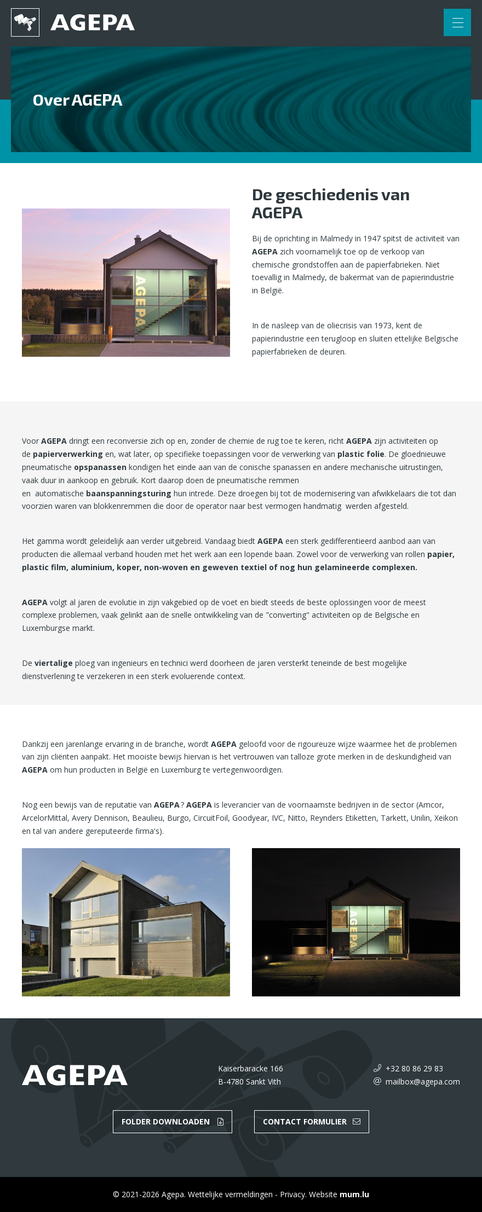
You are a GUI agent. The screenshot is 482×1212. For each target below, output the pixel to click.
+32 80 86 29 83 (414, 1068)
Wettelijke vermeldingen (230, 1194)
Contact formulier (305, 1121)
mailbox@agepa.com (423, 1081)
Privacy (292, 1194)
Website (323, 1194)
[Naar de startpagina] (73, 22)
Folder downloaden (166, 1121)
